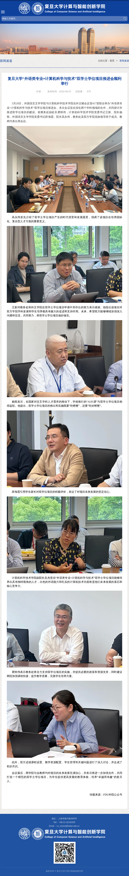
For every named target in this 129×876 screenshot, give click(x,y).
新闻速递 (124, 60)
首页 (112, 60)
